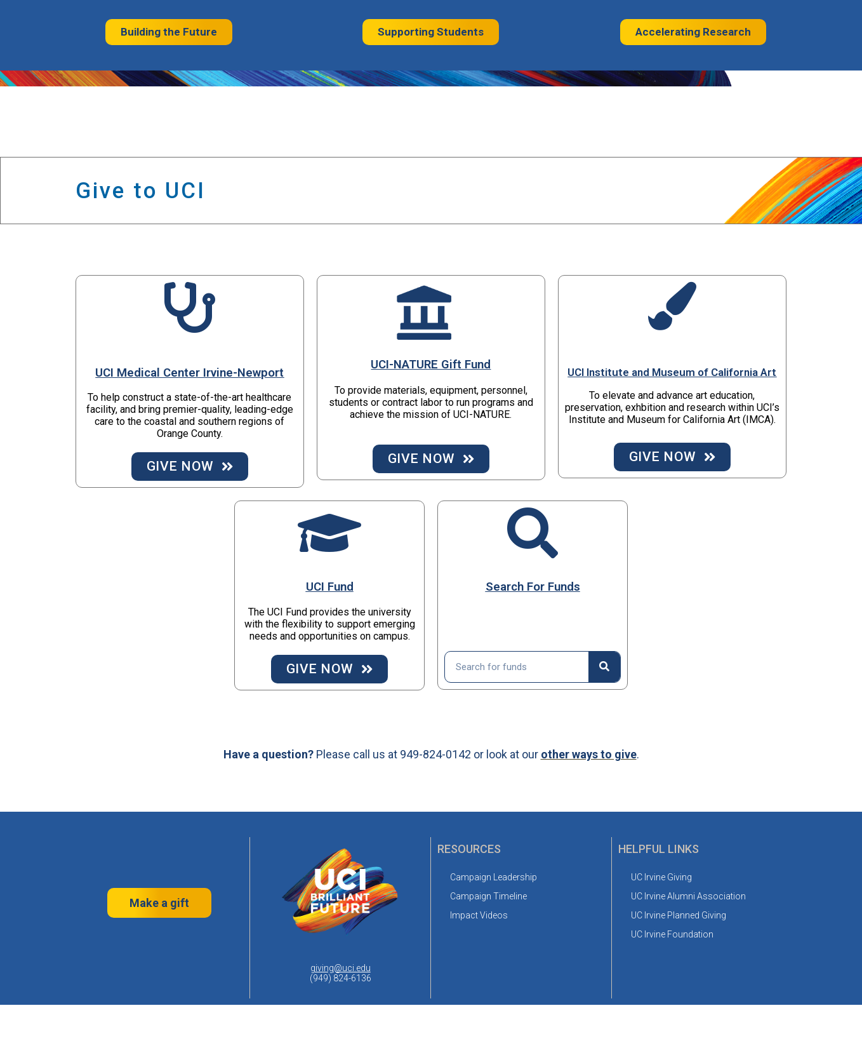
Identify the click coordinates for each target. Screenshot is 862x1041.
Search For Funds (533, 587)
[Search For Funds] (532, 532)
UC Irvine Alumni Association (688, 896)
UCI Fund (330, 587)
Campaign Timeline (488, 896)
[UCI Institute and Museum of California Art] (672, 306)
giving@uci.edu (340, 968)
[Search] (604, 667)
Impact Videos (479, 915)
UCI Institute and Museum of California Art (671, 372)
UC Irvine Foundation (672, 934)
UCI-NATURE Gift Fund (431, 365)
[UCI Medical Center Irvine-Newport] (189, 307)
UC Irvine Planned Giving (678, 915)
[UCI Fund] (329, 532)
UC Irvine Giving (661, 877)
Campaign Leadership (493, 877)
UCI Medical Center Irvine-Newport (189, 373)
